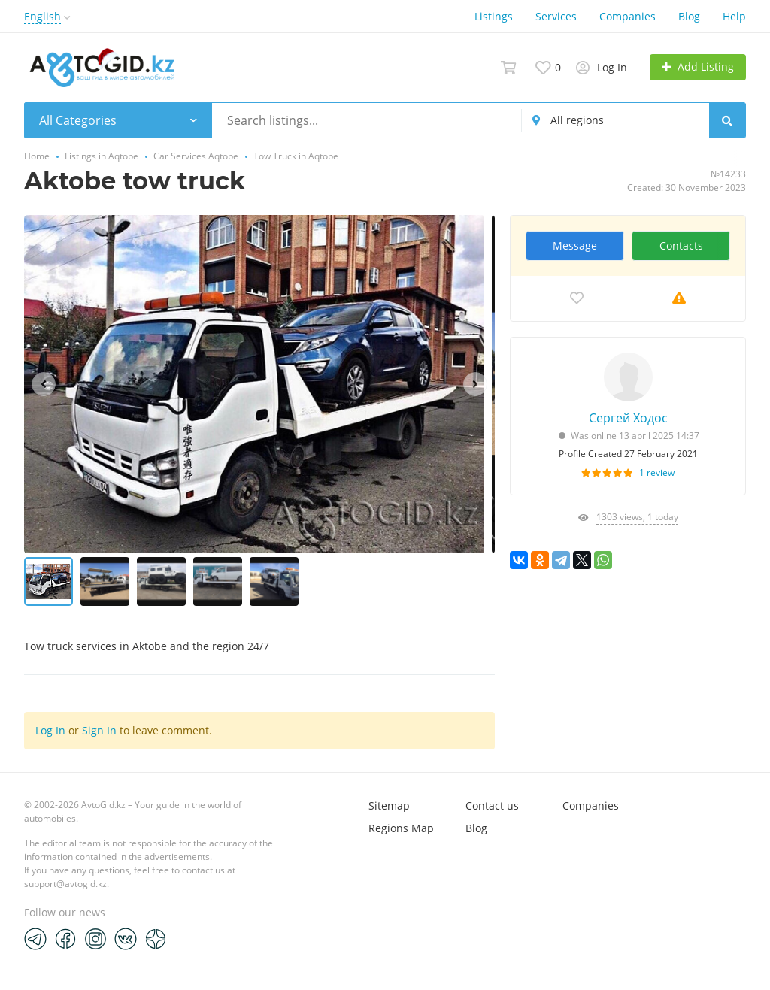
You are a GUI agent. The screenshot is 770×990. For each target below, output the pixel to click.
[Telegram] (35, 938)
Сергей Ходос (628, 418)
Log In (50, 730)
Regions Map (401, 828)
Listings (493, 16)
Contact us (492, 805)
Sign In (99, 730)
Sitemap (389, 805)
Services (556, 16)
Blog (689, 16)
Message (575, 245)
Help (734, 16)
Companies (627, 16)
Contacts (681, 245)
